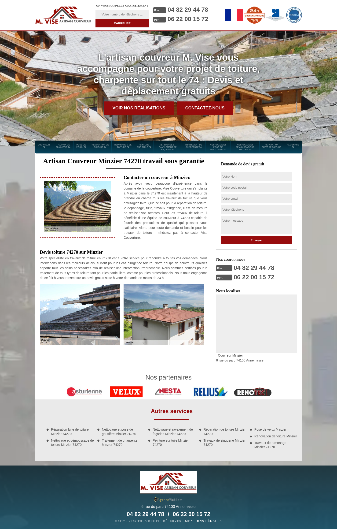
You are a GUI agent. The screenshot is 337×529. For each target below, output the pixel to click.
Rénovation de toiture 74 (100, 146)
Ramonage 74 (293, 146)
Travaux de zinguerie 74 (63, 146)
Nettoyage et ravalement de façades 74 (167, 147)
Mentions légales (203, 521)
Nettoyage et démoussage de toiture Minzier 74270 (72, 443)
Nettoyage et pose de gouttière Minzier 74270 (119, 432)
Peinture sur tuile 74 (144, 146)
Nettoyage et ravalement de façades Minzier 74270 (173, 432)
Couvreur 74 (44, 146)
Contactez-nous (205, 108)
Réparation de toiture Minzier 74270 (225, 432)
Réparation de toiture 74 (123, 146)
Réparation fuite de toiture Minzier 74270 (70, 432)
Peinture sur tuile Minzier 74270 (171, 443)
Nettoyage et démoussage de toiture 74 (245, 147)
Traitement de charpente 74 (193, 146)
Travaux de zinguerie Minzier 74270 (224, 443)
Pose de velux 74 (81, 146)
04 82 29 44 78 (188, 9)
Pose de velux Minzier (270, 429)
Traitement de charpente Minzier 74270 (119, 443)
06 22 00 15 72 (188, 18)
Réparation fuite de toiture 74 (271, 147)
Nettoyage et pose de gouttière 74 (218, 147)
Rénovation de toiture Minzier (275, 436)
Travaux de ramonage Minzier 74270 (270, 445)
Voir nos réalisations (139, 108)
